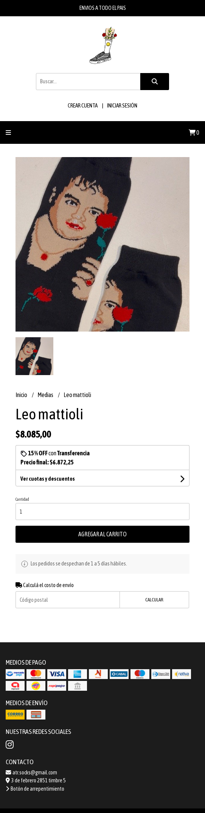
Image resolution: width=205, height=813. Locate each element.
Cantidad (22, 499)
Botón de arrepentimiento (35, 789)
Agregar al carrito (102, 534)
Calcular (154, 600)
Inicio (22, 394)
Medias (45, 394)
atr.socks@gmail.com (31, 772)
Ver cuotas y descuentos (47, 479)
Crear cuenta (83, 105)
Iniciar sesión (122, 105)
